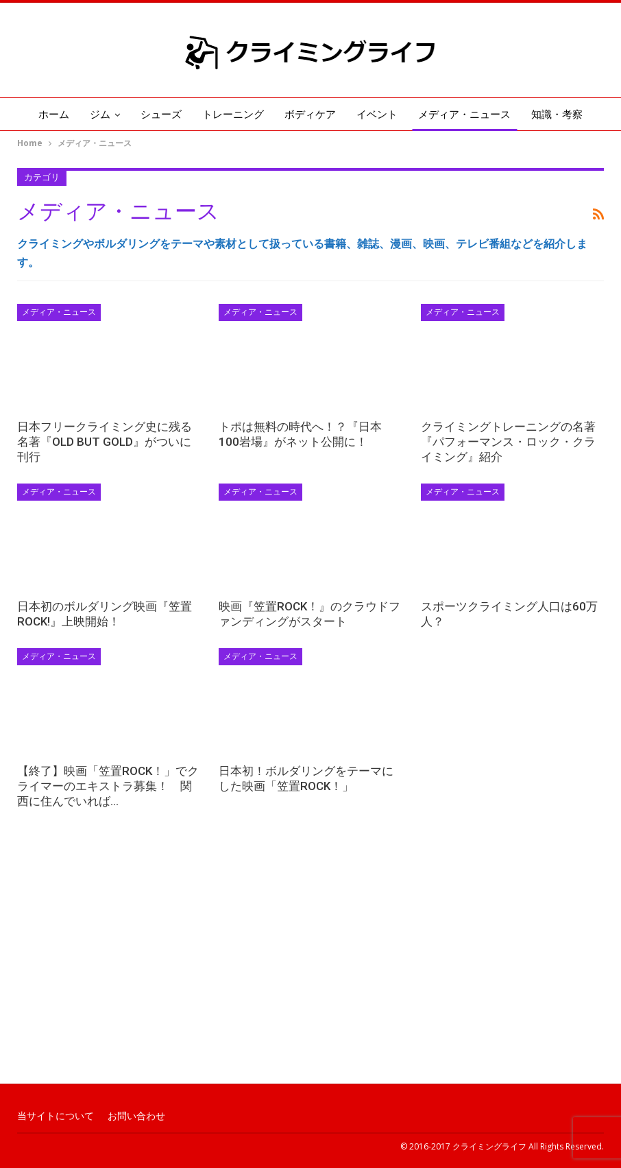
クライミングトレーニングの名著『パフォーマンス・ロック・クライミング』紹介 (508, 442)
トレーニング (233, 114)
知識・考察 (557, 114)
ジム (100, 114)
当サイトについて (55, 1115)
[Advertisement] (310, 972)
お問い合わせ (136, 1115)
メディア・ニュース (464, 114)
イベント (377, 114)
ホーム (53, 114)
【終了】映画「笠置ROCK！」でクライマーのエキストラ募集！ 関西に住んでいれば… (108, 786)
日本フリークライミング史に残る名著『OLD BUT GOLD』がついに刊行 (104, 442)
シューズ (161, 114)
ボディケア (310, 114)
